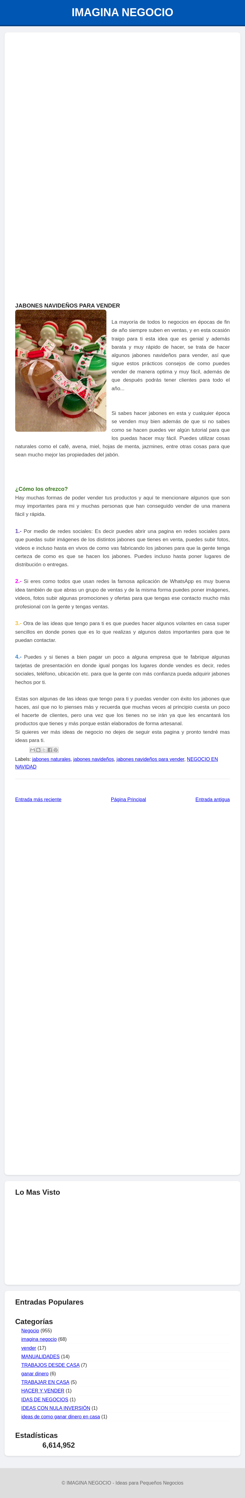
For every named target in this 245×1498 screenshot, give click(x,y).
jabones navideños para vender (150, 759)
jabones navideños (93, 759)
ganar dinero (35, 1373)
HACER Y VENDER (42, 1390)
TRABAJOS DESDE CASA (50, 1365)
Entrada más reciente (38, 799)
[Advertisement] (122, 81)
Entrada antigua (212, 799)
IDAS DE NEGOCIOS (44, 1399)
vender (28, 1348)
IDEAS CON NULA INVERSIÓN (55, 1408)
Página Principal (128, 799)
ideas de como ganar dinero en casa (60, 1416)
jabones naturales (51, 759)
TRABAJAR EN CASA (45, 1382)
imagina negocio (39, 1339)
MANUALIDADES (40, 1356)
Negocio (30, 1330)
